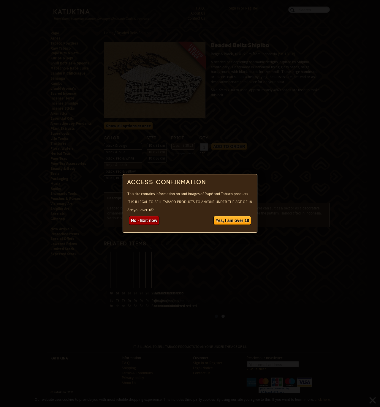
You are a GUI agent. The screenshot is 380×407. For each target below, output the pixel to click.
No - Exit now (144, 220)
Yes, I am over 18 (232, 220)
